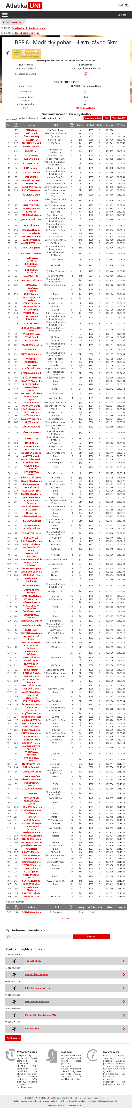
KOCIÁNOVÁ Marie (31, 823)
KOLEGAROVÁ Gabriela (31, 502)
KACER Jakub (31, 422)
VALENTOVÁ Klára (31, 691)
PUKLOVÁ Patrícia (31, 214)
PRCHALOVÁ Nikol (31, 520)
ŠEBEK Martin (31, 669)
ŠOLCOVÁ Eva (31, 537)
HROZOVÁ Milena (31, 861)
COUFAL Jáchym (31, 208)
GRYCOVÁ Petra (31, 657)
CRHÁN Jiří (31, 512)
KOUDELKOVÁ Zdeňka (31, 564)
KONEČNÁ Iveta (31, 462)
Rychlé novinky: (12, 22)
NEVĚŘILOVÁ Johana (31, 835)
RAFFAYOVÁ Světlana (31, 653)
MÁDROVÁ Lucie (31, 602)
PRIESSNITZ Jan (31, 163)
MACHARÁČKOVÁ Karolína (31, 747)
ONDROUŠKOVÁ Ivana (31, 389)
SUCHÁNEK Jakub (31, 880)
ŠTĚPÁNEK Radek (31, 303)
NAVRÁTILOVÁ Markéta (31, 467)
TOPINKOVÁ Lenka (31, 533)
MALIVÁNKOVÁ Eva (31, 720)
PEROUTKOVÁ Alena (31, 393)
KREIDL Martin (31, 896)
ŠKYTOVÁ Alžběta (31, 704)
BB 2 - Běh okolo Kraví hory (39, 988)
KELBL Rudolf (31, 736)
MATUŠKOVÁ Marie (31, 493)
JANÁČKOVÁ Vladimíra (31, 579)
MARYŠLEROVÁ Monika (31, 591)
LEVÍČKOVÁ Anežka (31, 409)
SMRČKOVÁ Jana (31, 497)
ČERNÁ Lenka (31, 660)
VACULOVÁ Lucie (31, 333)
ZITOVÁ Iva (31, 793)
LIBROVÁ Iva (31, 868)
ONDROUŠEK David (31, 459)
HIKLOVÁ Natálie (31, 230)
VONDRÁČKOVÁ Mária (31, 876)
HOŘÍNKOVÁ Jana (31, 763)
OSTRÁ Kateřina (31, 776)
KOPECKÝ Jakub (31, 384)
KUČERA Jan (31, 150)
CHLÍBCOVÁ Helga (31, 838)
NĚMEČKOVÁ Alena (31, 779)
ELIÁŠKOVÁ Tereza (31, 186)
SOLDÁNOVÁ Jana (31, 912)
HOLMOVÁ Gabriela (31, 806)
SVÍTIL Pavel (31, 340)
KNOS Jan (31, 211)
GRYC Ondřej (31, 509)
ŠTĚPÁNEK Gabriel (31, 143)
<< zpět (66, 918)
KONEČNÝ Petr (31, 797)
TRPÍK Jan (31, 816)
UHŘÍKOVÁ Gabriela (31, 571)
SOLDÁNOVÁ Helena (31, 788)
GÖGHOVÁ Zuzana (31, 452)
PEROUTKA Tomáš (31, 236)
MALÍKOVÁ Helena (31, 595)
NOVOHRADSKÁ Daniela (31, 681)
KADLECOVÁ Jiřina (31, 490)
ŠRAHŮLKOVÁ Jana (31, 568)
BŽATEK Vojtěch (31, 239)
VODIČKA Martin (31, 194)
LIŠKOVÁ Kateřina (31, 432)
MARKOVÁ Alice (31, 484)
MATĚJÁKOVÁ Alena (31, 354)
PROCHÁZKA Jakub (31, 180)
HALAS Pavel (31, 200)
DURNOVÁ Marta (31, 405)
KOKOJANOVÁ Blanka (31, 784)
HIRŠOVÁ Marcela (31, 506)
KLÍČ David (31, 133)
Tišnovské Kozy (33, 961)
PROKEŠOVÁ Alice (31, 190)
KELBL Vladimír (31, 158)
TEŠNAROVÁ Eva (31, 585)
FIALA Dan (31, 130)
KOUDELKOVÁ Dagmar (31, 398)
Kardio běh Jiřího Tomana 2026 (40, 1015)
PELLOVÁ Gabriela (31, 723)
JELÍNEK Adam (31, 294)
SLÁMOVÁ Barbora (31, 516)
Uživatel (122, 14)
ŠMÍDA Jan (31, 284)
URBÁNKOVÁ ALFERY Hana (31, 329)
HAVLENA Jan (31, 139)
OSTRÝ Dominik (31, 767)
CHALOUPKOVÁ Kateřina (31, 607)
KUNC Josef (31, 629)
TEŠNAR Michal (31, 313)
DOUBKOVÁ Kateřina (31, 265)
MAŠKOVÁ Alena (31, 544)
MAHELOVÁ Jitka (31, 449)
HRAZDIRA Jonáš (31, 247)
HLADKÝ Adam (31, 225)
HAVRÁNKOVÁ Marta (31, 473)
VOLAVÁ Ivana (31, 487)
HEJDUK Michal (31, 443)
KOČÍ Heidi (31, 848)
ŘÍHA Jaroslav (31, 167)
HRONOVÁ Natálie (31, 673)
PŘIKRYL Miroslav (31, 852)
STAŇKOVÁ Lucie (31, 368)
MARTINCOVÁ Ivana (31, 280)
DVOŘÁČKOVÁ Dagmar (31, 759)
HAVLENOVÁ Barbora (31, 259)
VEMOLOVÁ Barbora (31, 620)
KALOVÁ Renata (31, 820)
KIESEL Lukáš (31, 438)
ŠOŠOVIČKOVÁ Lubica (31, 802)
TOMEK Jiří (31, 183)
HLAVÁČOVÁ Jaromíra (31, 289)
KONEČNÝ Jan (31, 599)
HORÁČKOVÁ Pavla (31, 625)
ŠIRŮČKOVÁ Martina (31, 541)
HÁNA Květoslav (31, 855)
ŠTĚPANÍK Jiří (31, 177)
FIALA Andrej (31, 155)
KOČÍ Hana (31, 813)
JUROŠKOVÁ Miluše (31, 845)
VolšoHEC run (32, 1028)
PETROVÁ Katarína (31, 685)
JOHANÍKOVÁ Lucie (31, 219)
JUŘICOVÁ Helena (31, 742)
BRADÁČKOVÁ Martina (31, 888)
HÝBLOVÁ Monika (31, 688)
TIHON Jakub (31, 365)
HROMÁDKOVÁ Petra (31, 637)
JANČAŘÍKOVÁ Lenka (31, 243)
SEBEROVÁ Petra (31, 306)
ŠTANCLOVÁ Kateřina (31, 753)
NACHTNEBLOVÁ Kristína (31, 298)
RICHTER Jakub (31, 323)
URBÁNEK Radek (31, 446)
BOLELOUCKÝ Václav (31, 842)
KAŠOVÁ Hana (31, 676)
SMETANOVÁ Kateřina (31, 555)
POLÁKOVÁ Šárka (31, 729)
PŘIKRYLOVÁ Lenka (31, 477)
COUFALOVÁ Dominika (31, 317)
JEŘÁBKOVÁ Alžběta (31, 345)
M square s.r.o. (74, 1105)
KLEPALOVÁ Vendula (31, 559)
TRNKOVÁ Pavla (31, 726)
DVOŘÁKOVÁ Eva (31, 528)
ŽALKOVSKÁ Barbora (31, 709)
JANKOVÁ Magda (31, 456)
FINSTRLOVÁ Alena (31, 733)
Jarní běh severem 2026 (37, 1001)
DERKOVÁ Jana (31, 525)
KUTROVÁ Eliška (31, 205)
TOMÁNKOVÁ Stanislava (31, 696)
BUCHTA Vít (31, 349)
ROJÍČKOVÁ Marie (31, 713)
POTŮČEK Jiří (31, 362)
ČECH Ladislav (31, 412)
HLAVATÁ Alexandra (31, 380)
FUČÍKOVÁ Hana (31, 415)
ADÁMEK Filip (31, 275)
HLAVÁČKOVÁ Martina (31, 665)
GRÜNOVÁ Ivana (31, 739)
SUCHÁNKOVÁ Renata (31, 616)
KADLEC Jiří (31, 358)
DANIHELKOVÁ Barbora (31, 828)
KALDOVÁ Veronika (31, 418)
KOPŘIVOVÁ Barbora (31, 271)
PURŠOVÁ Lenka (31, 832)
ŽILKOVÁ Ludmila (31, 893)
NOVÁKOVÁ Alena (31, 865)
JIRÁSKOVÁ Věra (31, 884)
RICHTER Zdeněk (31, 233)
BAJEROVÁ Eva (31, 858)
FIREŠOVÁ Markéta (31, 377)
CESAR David (31, 337)
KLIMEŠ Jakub (31, 871)
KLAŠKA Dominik (31, 172)
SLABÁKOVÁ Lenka (31, 771)
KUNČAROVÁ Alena (31, 810)
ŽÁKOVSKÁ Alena (31, 426)
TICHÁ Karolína (31, 402)
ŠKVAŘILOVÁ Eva (31, 611)
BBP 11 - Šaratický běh (36, 974)
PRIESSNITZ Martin (31, 253)
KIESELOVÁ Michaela (31, 373)
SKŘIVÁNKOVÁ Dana (31, 633)
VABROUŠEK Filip (31, 146)
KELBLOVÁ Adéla (31, 701)
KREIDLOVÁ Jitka (31, 575)
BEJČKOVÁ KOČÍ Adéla (31, 549)
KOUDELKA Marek (31, 642)
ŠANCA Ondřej (31, 136)
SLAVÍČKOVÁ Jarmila (31, 480)
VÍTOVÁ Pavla (31, 309)
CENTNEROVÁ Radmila (31, 647)
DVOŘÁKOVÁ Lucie (31, 716)
